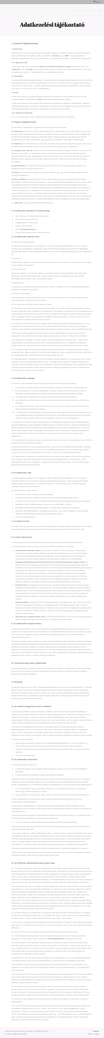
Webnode (15, 1034)
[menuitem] (88, 10)
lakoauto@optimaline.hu (28, 229)
